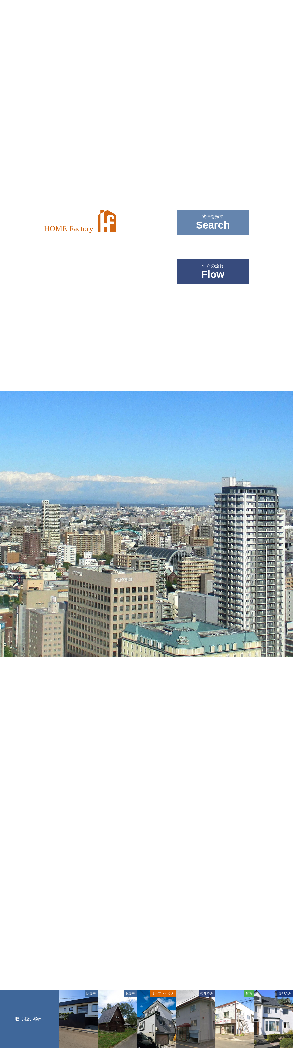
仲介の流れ (213, 271)
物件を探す (213, 222)
